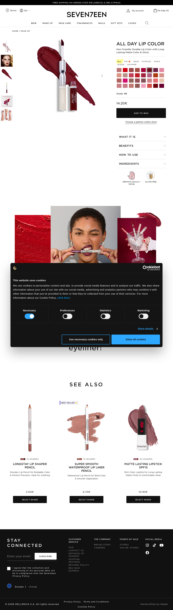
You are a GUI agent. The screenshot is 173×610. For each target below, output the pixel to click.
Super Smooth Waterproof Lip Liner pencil (86, 467)
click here (63, 297)
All (119, 61)
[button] (102, 75)
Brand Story (102, 544)
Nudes (121, 64)
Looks (132, 23)
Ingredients (129, 163)
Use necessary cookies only (86, 339)
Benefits (126, 145)
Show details (146, 328)
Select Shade (30, 499)
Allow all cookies (136, 339)
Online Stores (129, 547)
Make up (47, 23)
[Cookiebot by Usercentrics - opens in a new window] (145, 268)
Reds (136, 61)
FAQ (71, 547)
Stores (124, 544)
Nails (101, 23)
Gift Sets (116, 23)
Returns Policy (79, 565)
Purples (146, 61)
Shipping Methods (74, 560)
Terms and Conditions (96, 601)
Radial (164, 604)
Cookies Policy (86, 606)
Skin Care (65, 23)
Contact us (76, 550)
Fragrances (85, 23)
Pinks (157, 61)
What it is (127, 136)
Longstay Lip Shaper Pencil (30, 465)
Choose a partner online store (141, 121)
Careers (99, 547)
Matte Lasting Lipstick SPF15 (143, 465)
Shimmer (132, 64)
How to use (128, 154)
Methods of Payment (76, 554)
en (25, 10)
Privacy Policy (72, 601)
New (34, 23)
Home (15, 31)
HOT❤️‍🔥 (127, 61)
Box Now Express (74, 569)
